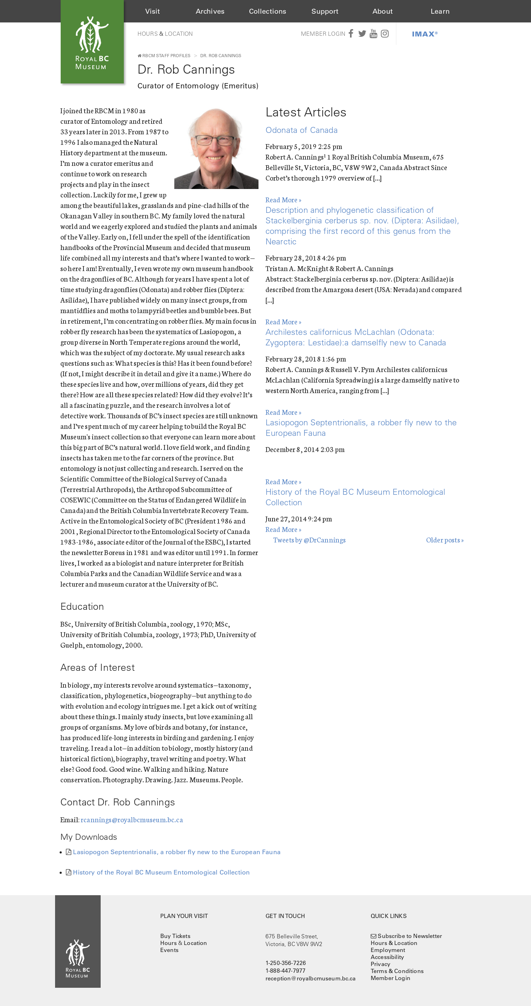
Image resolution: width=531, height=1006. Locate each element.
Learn (440, 11)
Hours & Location (394, 942)
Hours (147, 33)
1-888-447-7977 (285, 970)
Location (179, 33)
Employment (388, 949)
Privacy (380, 963)
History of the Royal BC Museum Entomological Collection (161, 872)
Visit (152, 11)
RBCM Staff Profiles (163, 55)
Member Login (323, 33)
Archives (210, 11)
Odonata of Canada (302, 129)
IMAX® (425, 33)
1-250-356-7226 (286, 962)
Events (169, 949)
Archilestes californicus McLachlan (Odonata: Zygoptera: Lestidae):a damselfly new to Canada (356, 336)
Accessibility (387, 956)
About (382, 11)
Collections (268, 11)
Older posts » (445, 539)
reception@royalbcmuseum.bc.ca (311, 978)
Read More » (283, 199)
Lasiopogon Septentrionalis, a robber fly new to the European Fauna (177, 852)
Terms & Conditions (397, 970)
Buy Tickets (175, 935)
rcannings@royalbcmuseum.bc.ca (132, 819)
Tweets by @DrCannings (309, 539)
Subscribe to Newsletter (410, 935)
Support (324, 11)
